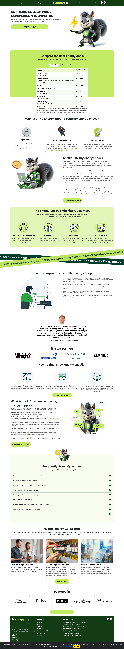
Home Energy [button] (19, 3)
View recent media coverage (62, 612)
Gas (72, 65)
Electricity (63, 65)
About (80, 3)
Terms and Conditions (43, 631)
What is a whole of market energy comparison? (26, 490)
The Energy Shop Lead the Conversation (74, 622)
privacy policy (68, 646)
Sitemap (39, 635)
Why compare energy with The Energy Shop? (26, 480)
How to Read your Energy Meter (72, 635)
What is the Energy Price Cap (71, 633)
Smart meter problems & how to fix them (74, 626)
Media (39, 628)
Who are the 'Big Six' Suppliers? (72, 628)
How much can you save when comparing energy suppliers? (30, 485)
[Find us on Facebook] (102, 3)
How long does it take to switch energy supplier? (27, 495)
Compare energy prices (62, 395)
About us (40, 622)
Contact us (40, 624)
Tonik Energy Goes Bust (70, 631)
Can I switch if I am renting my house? (24, 514)
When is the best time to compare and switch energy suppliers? (31, 504)
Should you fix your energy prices (72, 624)
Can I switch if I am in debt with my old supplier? (27, 509)
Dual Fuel (53, 65)
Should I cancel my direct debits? (22, 499)
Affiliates (39, 626)
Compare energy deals (73, 200)
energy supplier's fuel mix (31, 437)
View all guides (62, 581)
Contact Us (93, 3)
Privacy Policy (41, 633)
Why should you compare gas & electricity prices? (27, 475)
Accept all (76, 646)
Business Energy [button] (37, 3)
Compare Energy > (29, 27)
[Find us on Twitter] (105, 3)
